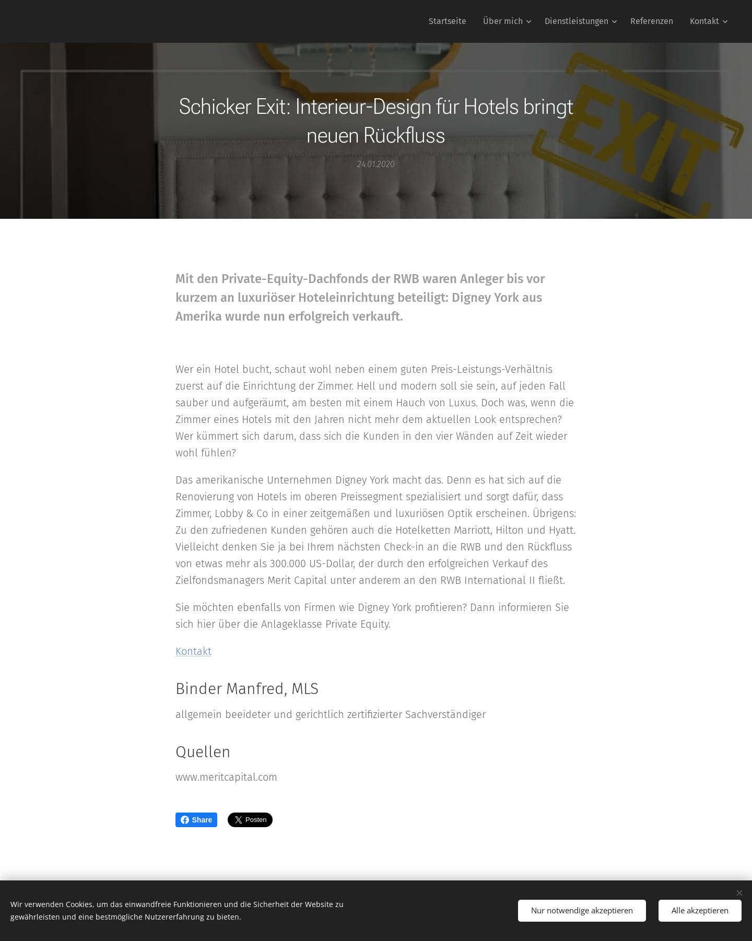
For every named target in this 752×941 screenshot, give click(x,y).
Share (197, 820)
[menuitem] (450, 21)
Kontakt (193, 651)
